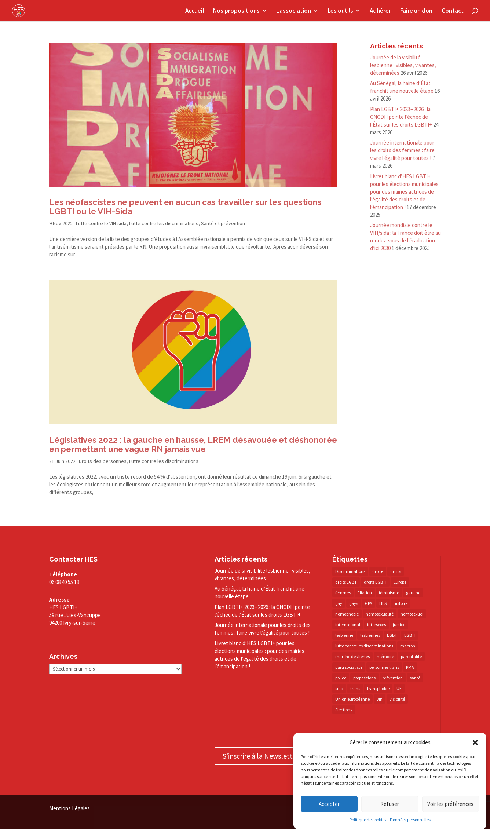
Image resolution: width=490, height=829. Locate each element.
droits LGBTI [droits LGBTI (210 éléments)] (375, 582)
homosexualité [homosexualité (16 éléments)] (380, 614)
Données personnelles (410, 819)
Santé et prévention (223, 223)
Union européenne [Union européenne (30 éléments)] (352, 699)
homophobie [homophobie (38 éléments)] (347, 614)
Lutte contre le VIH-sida (101, 223)
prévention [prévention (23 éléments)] (393, 677)
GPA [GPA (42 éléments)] (368, 603)
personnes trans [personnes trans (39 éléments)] (384, 667)
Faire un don (416, 11)
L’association (293, 11)
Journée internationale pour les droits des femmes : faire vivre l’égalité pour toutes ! (402, 150)
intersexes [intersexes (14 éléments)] (376, 624)
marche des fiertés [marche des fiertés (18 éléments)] (352, 656)
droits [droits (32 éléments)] (395, 571)
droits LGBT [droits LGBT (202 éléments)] (346, 582)
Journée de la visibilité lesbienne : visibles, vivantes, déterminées (403, 65)
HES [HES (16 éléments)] (383, 603)
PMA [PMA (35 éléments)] (410, 667)
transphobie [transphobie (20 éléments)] (378, 688)
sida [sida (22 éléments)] (339, 688)
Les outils (340, 11)
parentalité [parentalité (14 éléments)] (411, 656)
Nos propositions (236, 11)
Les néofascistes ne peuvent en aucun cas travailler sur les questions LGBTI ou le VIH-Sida (185, 206)
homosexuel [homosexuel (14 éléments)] (412, 614)
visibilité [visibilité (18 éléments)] (397, 699)
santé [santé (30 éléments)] (415, 677)
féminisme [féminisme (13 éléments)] (389, 592)
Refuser (389, 803)
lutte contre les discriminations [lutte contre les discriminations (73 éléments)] (364, 646)
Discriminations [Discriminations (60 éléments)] (350, 571)
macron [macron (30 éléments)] (407, 646)
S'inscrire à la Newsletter (261, 755)
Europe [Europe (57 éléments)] (400, 582)
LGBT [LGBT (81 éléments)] (392, 635)
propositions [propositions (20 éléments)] (364, 677)
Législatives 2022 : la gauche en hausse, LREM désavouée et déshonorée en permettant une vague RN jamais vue (193, 444)
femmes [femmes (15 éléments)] (343, 592)
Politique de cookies (368, 819)
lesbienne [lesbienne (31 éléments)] (344, 635)
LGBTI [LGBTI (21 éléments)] (410, 635)
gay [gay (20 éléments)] (338, 603)
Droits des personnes (103, 461)
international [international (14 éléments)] (347, 624)
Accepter (329, 803)
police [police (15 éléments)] (340, 677)
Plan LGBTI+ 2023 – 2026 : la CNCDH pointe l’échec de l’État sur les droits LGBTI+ (401, 117)
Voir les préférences (450, 803)
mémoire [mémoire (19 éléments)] (385, 656)
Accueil (194, 11)
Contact (453, 11)
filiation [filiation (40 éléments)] (365, 592)
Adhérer (380, 11)
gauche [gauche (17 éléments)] (413, 592)
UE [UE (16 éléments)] (399, 688)
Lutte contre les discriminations (163, 223)
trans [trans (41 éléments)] (355, 688)
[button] (475, 742)
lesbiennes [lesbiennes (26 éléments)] (370, 635)
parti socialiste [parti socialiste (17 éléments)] (348, 667)
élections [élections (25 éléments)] (343, 709)
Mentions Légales (69, 808)
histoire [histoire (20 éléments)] (400, 603)
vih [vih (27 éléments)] (380, 699)
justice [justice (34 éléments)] (399, 624)
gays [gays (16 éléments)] (353, 603)
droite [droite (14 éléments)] (377, 571)
